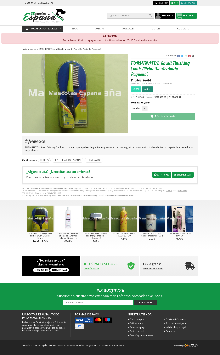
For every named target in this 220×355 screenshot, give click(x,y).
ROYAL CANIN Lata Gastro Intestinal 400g (152, 235)
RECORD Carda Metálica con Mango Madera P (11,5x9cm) (96, 236)
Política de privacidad (57, 345)
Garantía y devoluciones (141, 335)
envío (143, 83)
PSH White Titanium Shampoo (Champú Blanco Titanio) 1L (68, 236)
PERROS (169, 191)
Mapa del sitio (28, 345)
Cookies (71, 345)
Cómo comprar (136, 319)
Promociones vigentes (176, 323)
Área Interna (118, 345)
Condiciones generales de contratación (94, 345)
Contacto (170, 331)
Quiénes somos (137, 323)
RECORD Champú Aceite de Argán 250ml (123, 235)
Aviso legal (41, 345)
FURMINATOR (52, 193)
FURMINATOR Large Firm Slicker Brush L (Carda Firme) (40, 236)
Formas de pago (137, 327)
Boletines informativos (176, 319)
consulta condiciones (153, 268)
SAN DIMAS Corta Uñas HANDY (180, 235)
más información (91, 268)
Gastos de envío (137, 331)
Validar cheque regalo (176, 327)
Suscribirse (145, 302)
